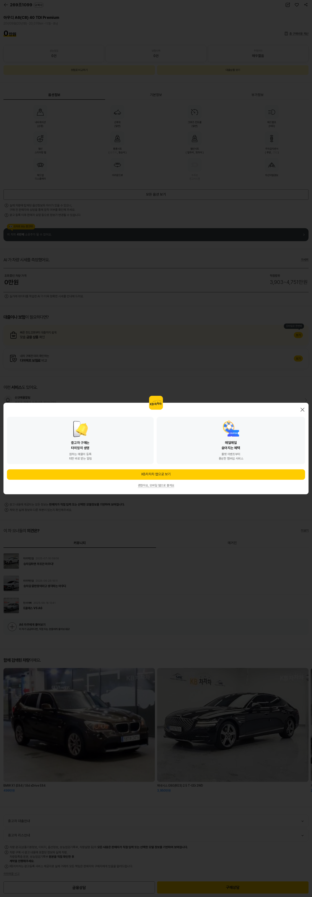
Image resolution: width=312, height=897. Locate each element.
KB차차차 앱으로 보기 (156, 474)
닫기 (302, 409)
